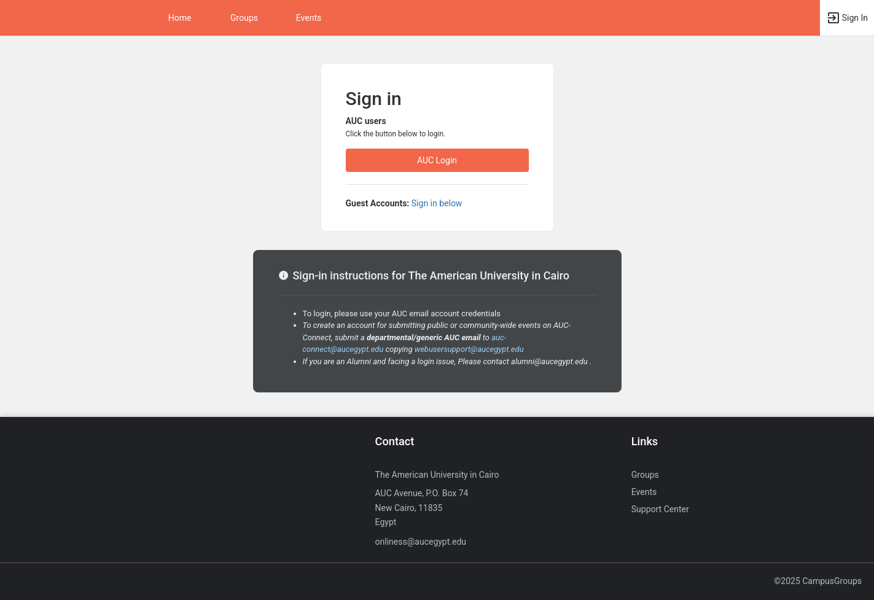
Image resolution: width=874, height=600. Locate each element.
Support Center (660, 509)
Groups (244, 18)
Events (308, 18)
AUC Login (437, 160)
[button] (847, 18)
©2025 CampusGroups (818, 581)
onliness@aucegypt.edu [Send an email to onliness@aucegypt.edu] (420, 542)
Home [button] (180, 18)
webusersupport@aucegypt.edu (469, 349)
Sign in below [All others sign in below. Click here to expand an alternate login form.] (437, 203)
